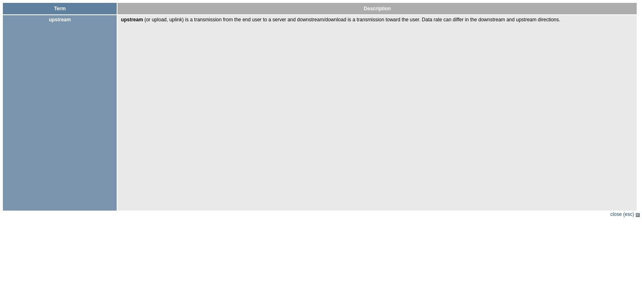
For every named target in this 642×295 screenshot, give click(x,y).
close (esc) (625, 214)
